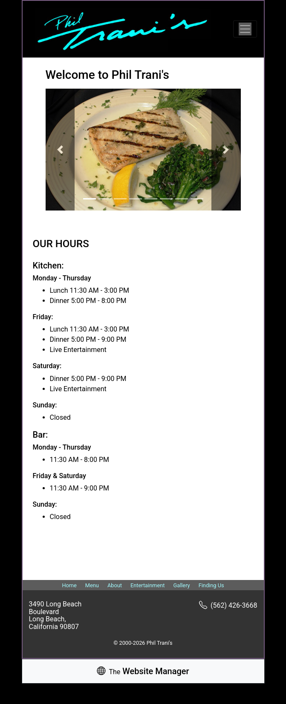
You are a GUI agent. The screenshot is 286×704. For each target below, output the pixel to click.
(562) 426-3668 (228, 605)
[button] (60, 150)
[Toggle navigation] (245, 29)
